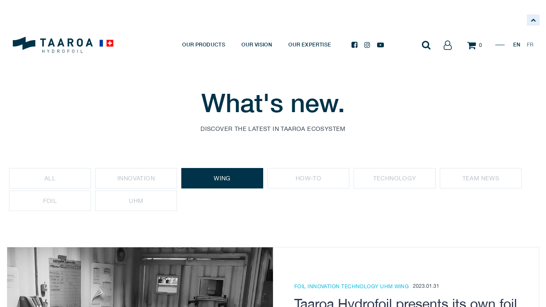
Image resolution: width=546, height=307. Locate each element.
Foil (50, 200)
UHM (136, 200)
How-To (308, 178)
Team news (481, 178)
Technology (394, 178)
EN (516, 44)
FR (530, 44)
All (49, 178)
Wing (222, 178)
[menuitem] (203, 45)
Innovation (136, 178)
